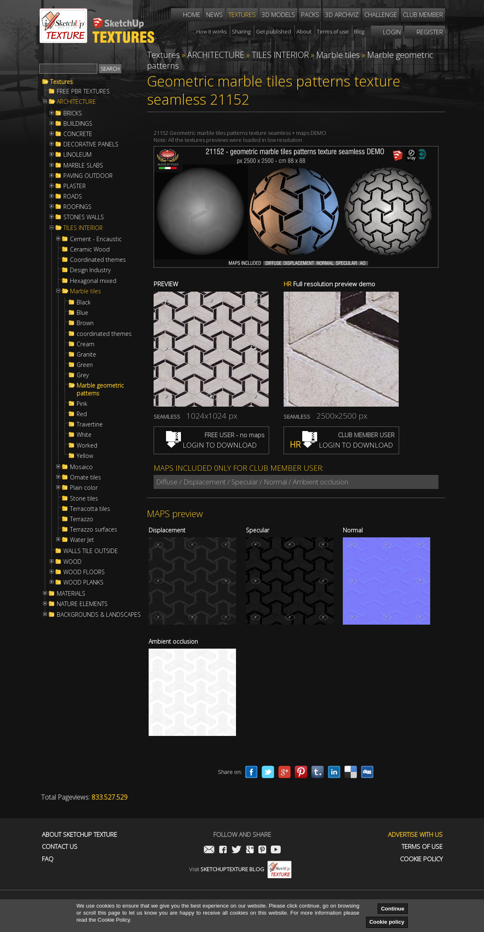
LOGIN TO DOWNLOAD (211, 445)
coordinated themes (104, 334)
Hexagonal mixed (93, 281)
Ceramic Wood (90, 249)
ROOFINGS (77, 207)
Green (85, 365)
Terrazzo (81, 519)
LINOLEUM (77, 154)
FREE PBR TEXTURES (83, 91)
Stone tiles (84, 498)
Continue (392, 909)
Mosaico (81, 467)
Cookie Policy (421, 859)
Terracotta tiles (90, 509)
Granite (86, 354)
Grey (83, 375)
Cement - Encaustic (96, 239)
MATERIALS (71, 593)
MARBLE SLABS (83, 165)
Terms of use (422, 847)
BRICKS (72, 113)
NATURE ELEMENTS (82, 604)
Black (84, 302)
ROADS (72, 196)
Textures (61, 82)
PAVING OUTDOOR (88, 176)
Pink (82, 403)
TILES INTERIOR (83, 228)
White (84, 434)
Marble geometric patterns (100, 389)
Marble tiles (85, 291)
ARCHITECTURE (76, 101)
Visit (240, 869)
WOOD (72, 561)
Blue (82, 312)
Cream (85, 344)
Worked (87, 445)
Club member (423, 14)
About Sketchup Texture (79, 835)
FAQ (47, 859)
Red (82, 414)
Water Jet (82, 540)
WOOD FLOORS (84, 572)
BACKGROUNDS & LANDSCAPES (99, 614)
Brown (85, 323)
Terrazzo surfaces (93, 529)
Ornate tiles (85, 477)
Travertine (90, 424)
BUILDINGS (77, 123)
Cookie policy (387, 922)
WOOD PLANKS (83, 582)
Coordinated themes (98, 260)
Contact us (59, 847)
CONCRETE (77, 134)
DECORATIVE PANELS (90, 144)
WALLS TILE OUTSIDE (90, 551)
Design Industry (90, 270)
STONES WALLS (83, 217)
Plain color (84, 487)
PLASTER (74, 186)
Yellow (85, 456)
